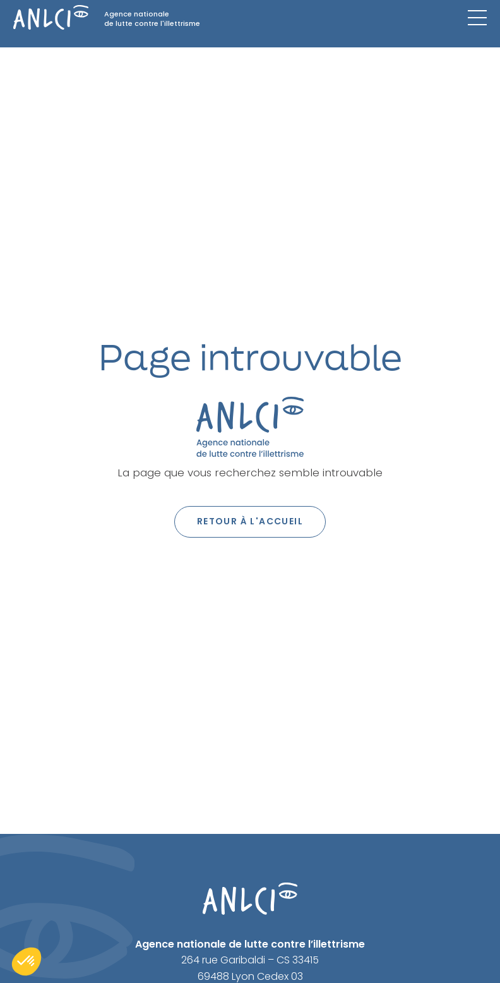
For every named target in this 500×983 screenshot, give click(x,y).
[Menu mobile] (477, 17)
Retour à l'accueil (250, 521)
